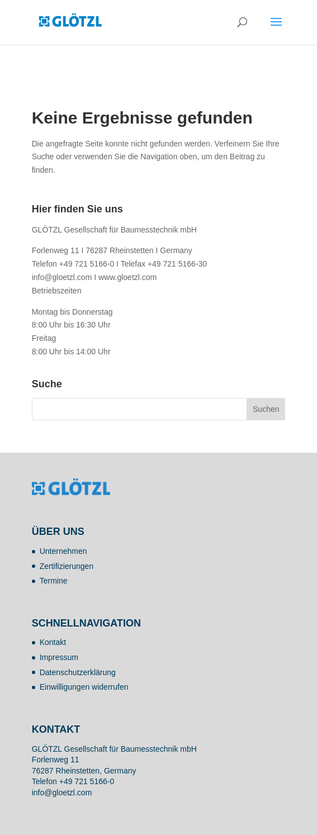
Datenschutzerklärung (78, 672)
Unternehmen (63, 551)
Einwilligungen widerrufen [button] (84, 686)
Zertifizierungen (67, 566)
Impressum (59, 657)
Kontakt (53, 642)
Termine (54, 580)
